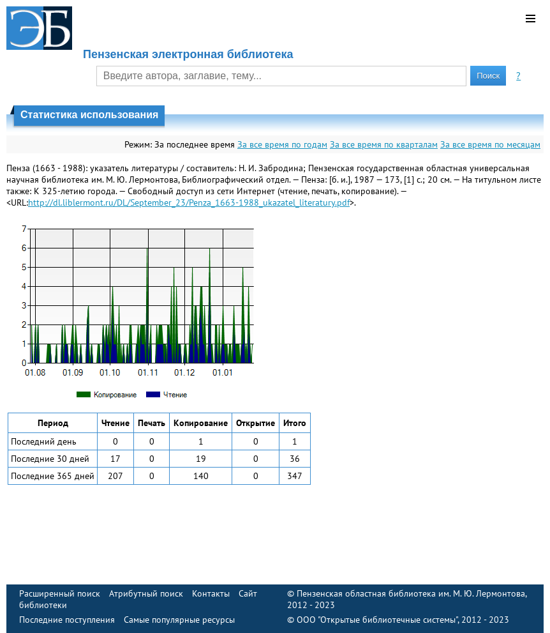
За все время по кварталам (384, 144)
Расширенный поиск (59, 593)
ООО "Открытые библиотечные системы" (377, 619)
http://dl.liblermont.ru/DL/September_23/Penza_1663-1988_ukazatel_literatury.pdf (189, 202)
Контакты (211, 593)
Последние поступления (67, 619)
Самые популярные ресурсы (179, 619)
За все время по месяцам (490, 144)
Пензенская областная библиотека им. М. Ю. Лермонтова (411, 593)
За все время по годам (282, 144)
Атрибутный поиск (146, 593)
